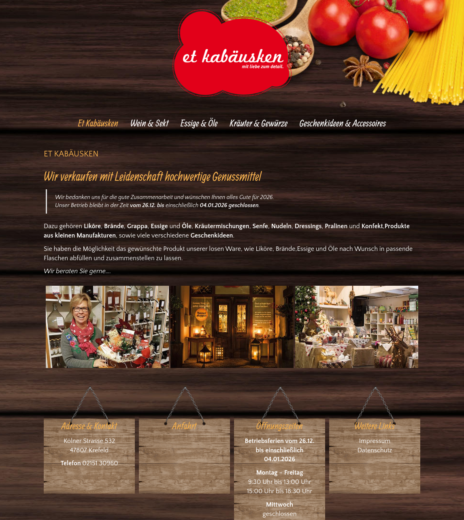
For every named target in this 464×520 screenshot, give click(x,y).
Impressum (375, 441)
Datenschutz (375, 450)
